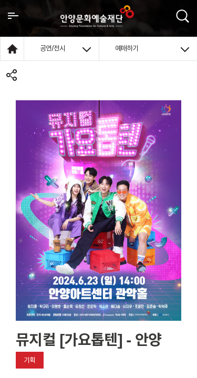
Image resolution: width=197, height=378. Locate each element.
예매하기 (152, 48)
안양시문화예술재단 (97, 16)
